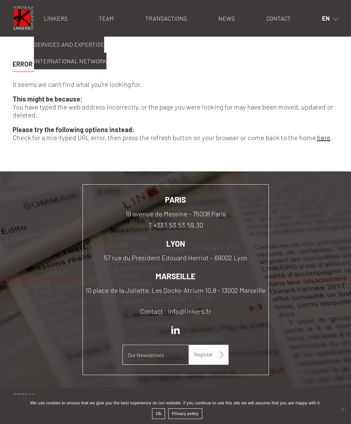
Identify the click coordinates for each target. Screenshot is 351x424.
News (226, 18)
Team (106, 18)
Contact (278, 18)
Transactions (166, 18)
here (323, 137)
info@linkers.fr (189, 311)
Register (203, 354)
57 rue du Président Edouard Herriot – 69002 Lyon (176, 258)
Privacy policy (185, 413)
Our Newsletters (146, 355)
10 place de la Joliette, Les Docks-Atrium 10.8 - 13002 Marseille (175, 290)
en (326, 18)
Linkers (21, 8)
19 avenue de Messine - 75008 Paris (175, 214)
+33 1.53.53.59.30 (178, 225)
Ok (158, 413)
